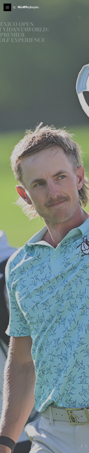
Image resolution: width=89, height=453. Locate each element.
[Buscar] (14, 7)
